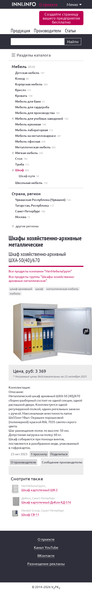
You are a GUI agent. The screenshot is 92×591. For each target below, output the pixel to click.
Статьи (71, 30)
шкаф (39, 289)
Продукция (21, 30)
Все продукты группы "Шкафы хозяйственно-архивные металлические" (42, 279)
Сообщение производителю (62, 462)
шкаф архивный (21, 289)
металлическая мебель (62, 289)
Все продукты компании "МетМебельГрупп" (40, 271)
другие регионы (27, 226)
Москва (22, 217)
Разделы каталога (34, 55)
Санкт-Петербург (30, 211)
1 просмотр (39, 454)
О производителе (23, 462)
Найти (73, 41)
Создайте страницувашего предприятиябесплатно (61, 18)
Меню (74, 4)
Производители (48, 30)
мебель (15, 293)
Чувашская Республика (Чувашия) (43, 200)
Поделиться (59, 454)
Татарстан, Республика (34, 205)
